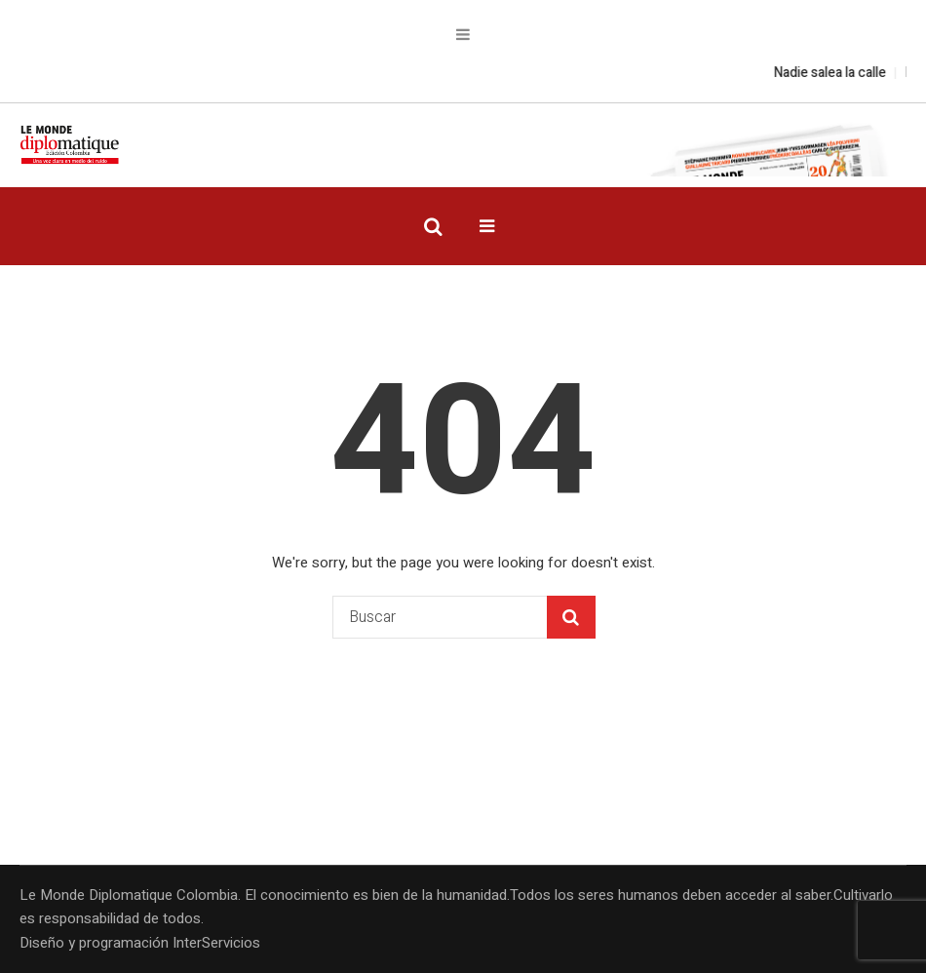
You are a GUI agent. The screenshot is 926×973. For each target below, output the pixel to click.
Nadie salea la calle (839, 72)
